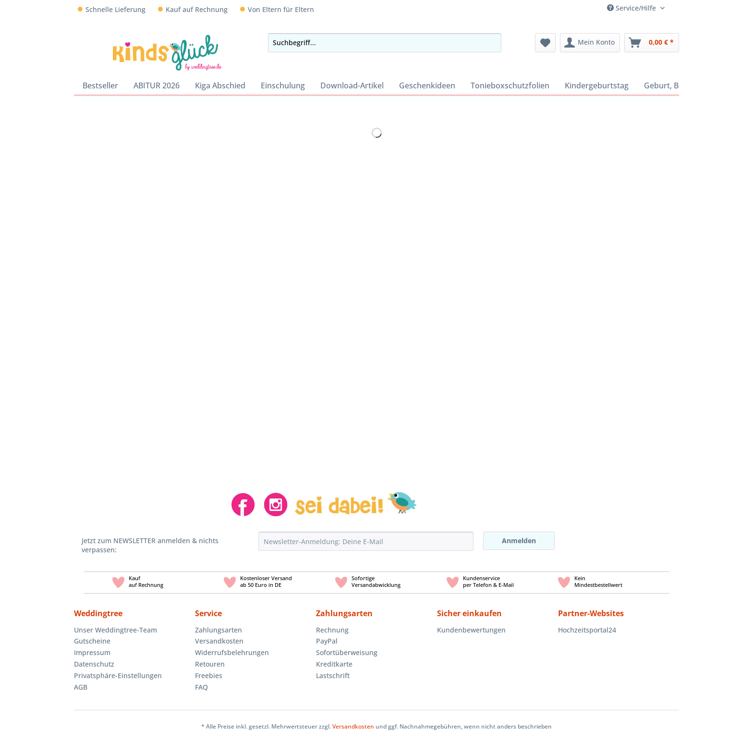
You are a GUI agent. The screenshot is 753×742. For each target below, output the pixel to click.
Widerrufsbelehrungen (232, 652)
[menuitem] (675, 8)
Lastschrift (333, 675)
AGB (80, 687)
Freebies (208, 675)
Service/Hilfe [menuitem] (632, 7)
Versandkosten (219, 640)
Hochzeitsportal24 (587, 629)
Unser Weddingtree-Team (115, 629)
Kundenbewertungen (471, 629)
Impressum (92, 652)
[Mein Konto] (590, 42)
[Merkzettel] (545, 42)
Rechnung (332, 629)
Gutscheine (92, 640)
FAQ (201, 687)
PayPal (327, 640)
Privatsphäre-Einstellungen (118, 675)
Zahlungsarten (218, 629)
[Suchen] (491, 42)
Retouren (210, 664)
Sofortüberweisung (346, 652)
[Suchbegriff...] (384, 42)
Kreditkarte (334, 664)
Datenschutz (94, 664)
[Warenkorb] (651, 42)
